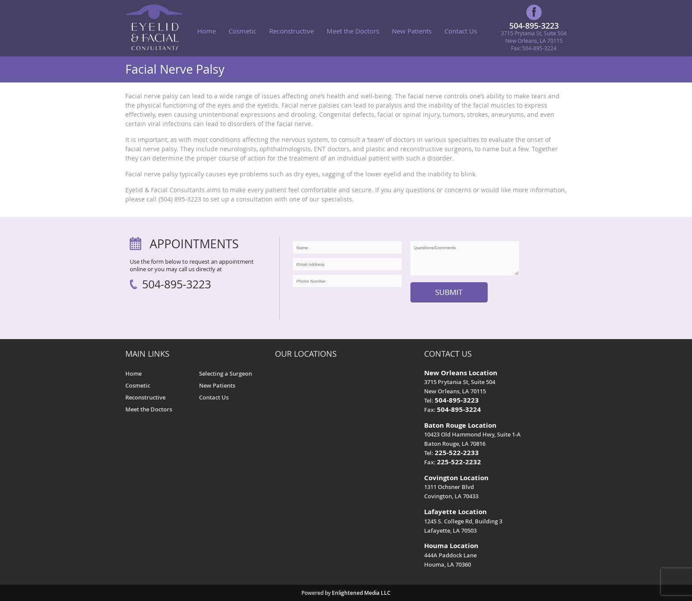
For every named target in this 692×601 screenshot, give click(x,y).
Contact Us (460, 30)
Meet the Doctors (353, 30)
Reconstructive (291, 30)
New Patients (412, 30)
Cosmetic (242, 30)
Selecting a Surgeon (225, 373)
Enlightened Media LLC (361, 593)
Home (206, 30)
